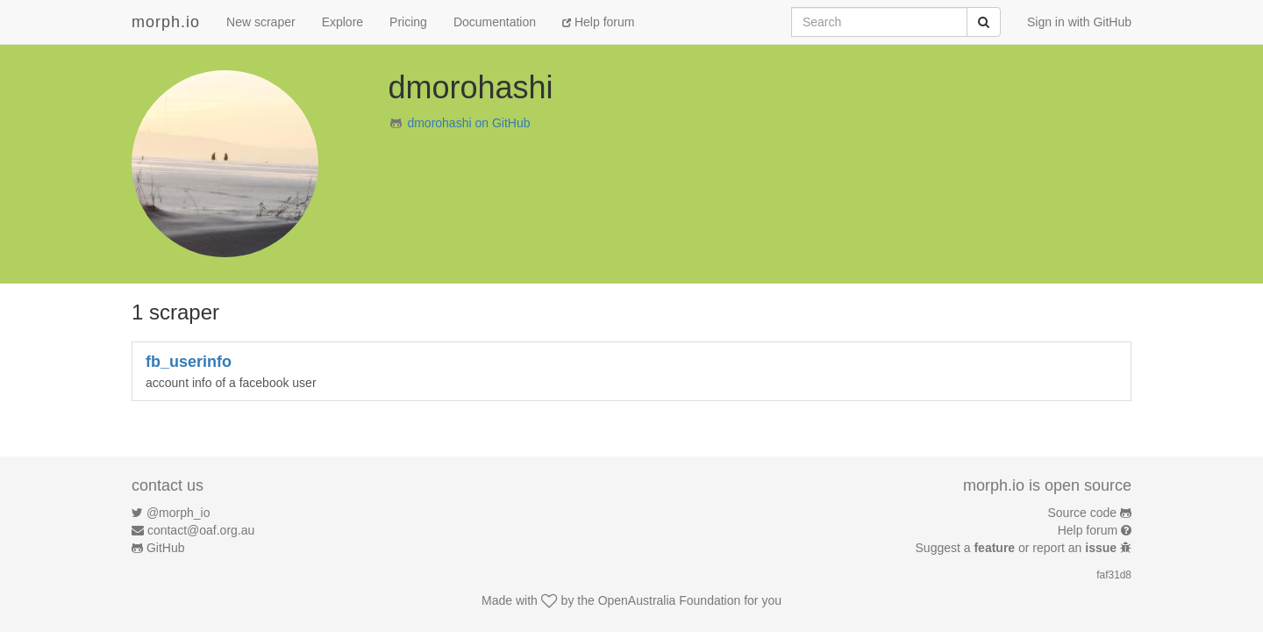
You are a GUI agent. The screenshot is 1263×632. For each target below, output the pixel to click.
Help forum (598, 22)
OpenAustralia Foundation (669, 600)
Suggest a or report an (1018, 548)
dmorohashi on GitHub (468, 123)
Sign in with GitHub (1079, 22)
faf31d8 (1113, 575)
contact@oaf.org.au (200, 530)
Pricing (408, 22)
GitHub (165, 548)
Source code (1082, 513)
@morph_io (178, 513)
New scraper (261, 22)
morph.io (166, 22)
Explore (342, 22)
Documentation (494, 22)
